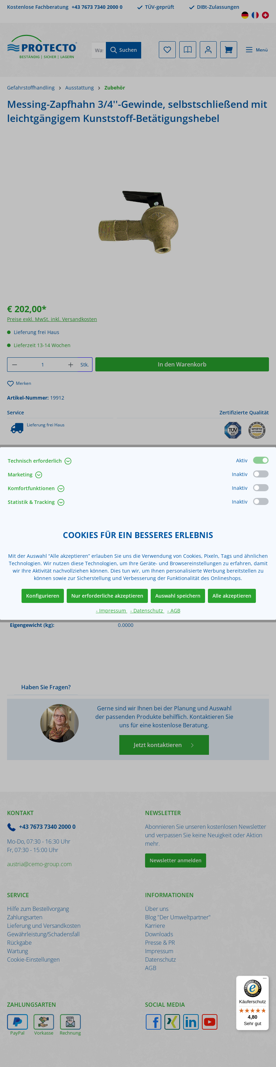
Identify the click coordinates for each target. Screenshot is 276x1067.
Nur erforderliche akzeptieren (107, 595)
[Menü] (264, 980)
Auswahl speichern (177, 595)
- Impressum (111, 610)
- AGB (173, 610)
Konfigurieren (42, 595)
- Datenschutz (147, 610)
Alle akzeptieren (231, 595)
